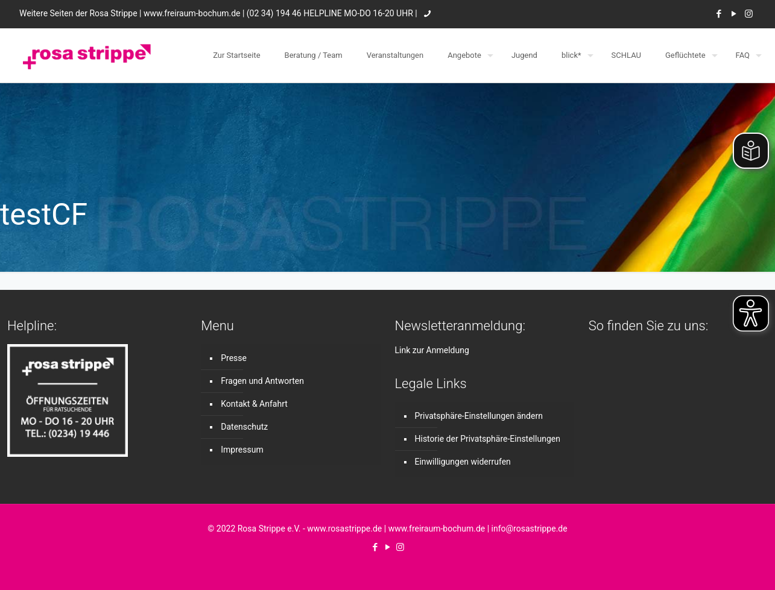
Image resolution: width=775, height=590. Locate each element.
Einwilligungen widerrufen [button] (463, 461)
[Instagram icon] (748, 13)
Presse (234, 358)
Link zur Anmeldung (432, 350)
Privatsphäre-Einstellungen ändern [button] (479, 416)
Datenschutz (244, 427)
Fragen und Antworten (262, 381)
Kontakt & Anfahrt (254, 404)
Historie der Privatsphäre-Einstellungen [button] (487, 439)
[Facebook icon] (718, 13)
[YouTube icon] (733, 13)
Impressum (242, 449)
